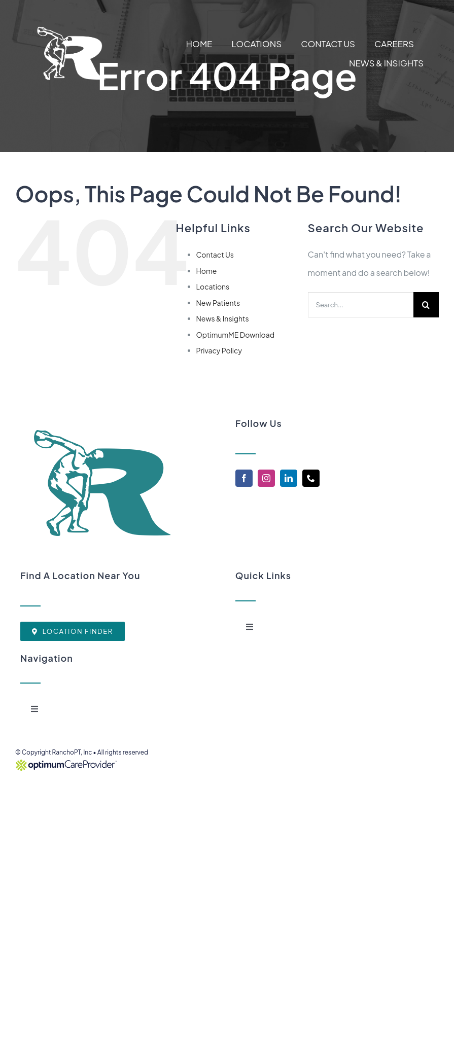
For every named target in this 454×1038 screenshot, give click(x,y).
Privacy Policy (219, 350)
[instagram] (266, 478)
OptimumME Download (235, 334)
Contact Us (215, 254)
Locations (213, 286)
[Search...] (360, 304)
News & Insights (222, 318)
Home (206, 270)
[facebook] (244, 478)
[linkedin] (288, 478)
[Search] (426, 304)
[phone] (311, 478)
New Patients (218, 302)
